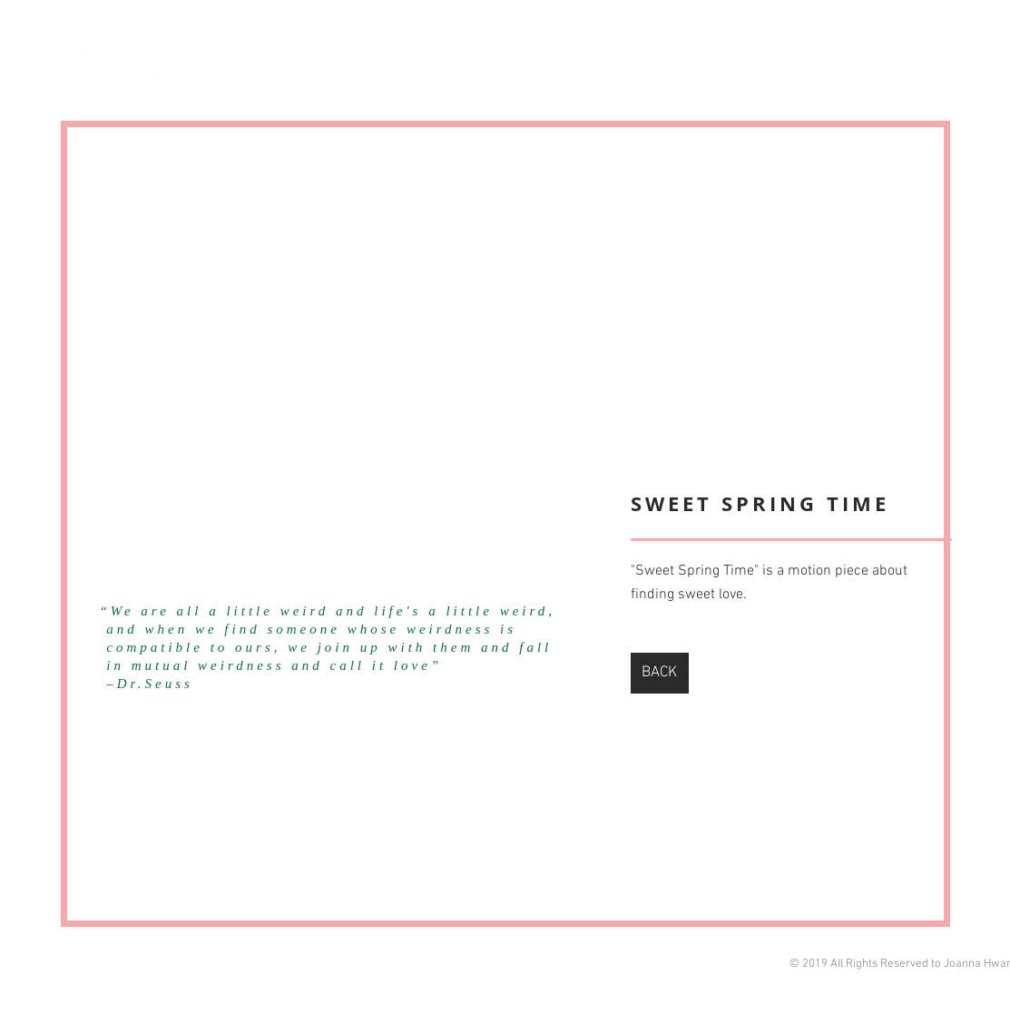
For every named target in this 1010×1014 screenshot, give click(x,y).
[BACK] (660, 673)
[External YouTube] (349, 364)
